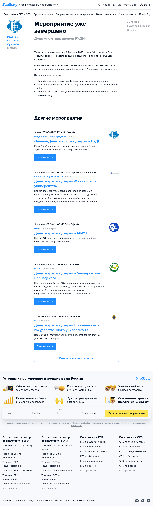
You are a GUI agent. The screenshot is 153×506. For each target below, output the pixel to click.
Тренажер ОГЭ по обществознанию (51, 464)
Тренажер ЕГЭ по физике (16, 483)
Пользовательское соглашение (77, 500)
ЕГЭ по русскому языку (93, 441)
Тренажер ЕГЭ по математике (11, 455)
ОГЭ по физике (127, 465)
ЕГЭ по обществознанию (93, 451)
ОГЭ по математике (130, 446)
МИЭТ (37, 228)
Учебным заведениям (14, 500)
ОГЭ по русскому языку (132, 441)
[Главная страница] (9, 5)
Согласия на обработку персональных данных (91, 423)
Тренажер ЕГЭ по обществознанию (11, 464)
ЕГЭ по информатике (91, 461)
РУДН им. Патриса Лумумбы (50, 136)
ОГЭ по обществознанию (133, 451)
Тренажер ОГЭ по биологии (56, 470)
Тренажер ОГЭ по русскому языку (56, 447)
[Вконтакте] (137, 500)
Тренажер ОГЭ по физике (55, 483)
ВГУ (36, 320)
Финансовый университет (48, 176)
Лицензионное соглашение (43, 500)
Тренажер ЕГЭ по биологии (17, 470)
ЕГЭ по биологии (89, 456)
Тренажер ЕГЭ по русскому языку (17, 447)
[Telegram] (143, 500)
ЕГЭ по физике (88, 465)
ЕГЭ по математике (90, 446)
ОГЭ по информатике (131, 461)
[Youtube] (149, 500)
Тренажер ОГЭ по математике (51, 455)
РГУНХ (38, 268)
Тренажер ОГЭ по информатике (51, 477)
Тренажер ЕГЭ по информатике (11, 477)
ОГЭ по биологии (128, 456)
